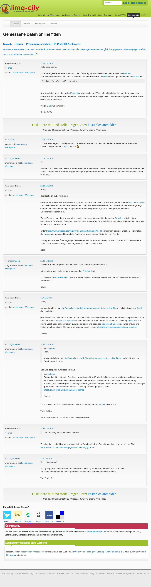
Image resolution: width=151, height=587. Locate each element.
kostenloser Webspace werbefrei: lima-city (31, 9)
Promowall (40, 24)
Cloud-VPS (120, 15)
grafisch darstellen (123, 49)
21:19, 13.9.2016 (46, 159)
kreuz (5, 55)
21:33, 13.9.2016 (46, 261)
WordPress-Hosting (92, 15)
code (27, 49)
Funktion (119, 218)
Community (133, 15)
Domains (108, 15)
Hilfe (143, 15)
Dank (49, 106)
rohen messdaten (25, 55)
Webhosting (7, 574)
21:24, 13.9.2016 (46, 186)
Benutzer (27, 24)
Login (126, 2)
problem (13, 54)
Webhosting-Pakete (71, 15)
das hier (102, 405)
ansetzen (7, 49)
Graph (139, 308)
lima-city (7, 44)
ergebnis (74, 49)
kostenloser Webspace (48, 15)
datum (49, 49)
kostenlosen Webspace (24, 72)
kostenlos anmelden (102, 125)
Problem (87, 271)
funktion (83, 49)
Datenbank (126, 73)
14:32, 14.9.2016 (46, 345)
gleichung (109, 49)
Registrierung (138, 2)
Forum (15, 24)
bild (22, 49)
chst (10, 68)
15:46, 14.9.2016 (46, 429)
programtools (14, 159)
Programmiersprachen (38, 44)
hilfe (140, 49)
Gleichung (59, 321)
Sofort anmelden (94, 532)
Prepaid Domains (65, 574)
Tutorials (53, 24)
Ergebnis (74, 93)
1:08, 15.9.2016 (46, 459)
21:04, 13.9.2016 (46, 140)
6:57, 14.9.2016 (46, 298)
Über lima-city (81, 574)
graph (134, 49)
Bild (65, 147)
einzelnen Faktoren (111, 324)
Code (136, 76)
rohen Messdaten (60, 278)
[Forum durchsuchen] (113, 3)
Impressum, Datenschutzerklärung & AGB (115, 574)
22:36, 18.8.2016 (46, 63)
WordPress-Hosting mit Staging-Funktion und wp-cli (98, 552)
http (144, 49)
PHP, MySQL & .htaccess (67, 44)
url (35, 54)
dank (32, 49)
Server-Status (142, 574)
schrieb (51, 349)
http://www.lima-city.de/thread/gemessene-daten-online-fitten (89, 308)
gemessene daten (95, 49)
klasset (11, 140)
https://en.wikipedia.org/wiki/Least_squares (117, 327)
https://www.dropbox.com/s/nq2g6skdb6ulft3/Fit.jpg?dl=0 (67, 448)
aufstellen (16, 49)
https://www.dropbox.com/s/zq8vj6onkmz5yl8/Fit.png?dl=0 (73, 231)
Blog (92, 574)
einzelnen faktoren (61, 49)
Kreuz (47, 234)
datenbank (40, 49)
